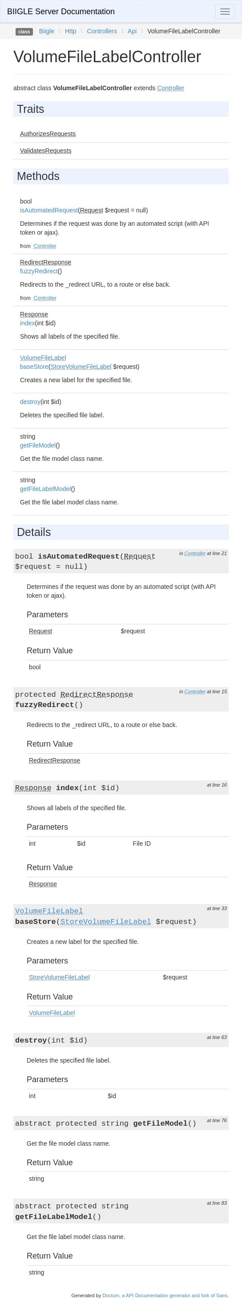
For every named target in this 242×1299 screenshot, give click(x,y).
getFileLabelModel (45, 488)
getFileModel (38, 445)
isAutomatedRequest (49, 210)
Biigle (46, 31)
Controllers (102, 31)
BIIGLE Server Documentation (61, 11)
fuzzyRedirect (39, 271)
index (27, 323)
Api (132, 31)
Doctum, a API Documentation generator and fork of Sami (164, 1295)
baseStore (34, 366)
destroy (30, 401)
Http (71, 31)
